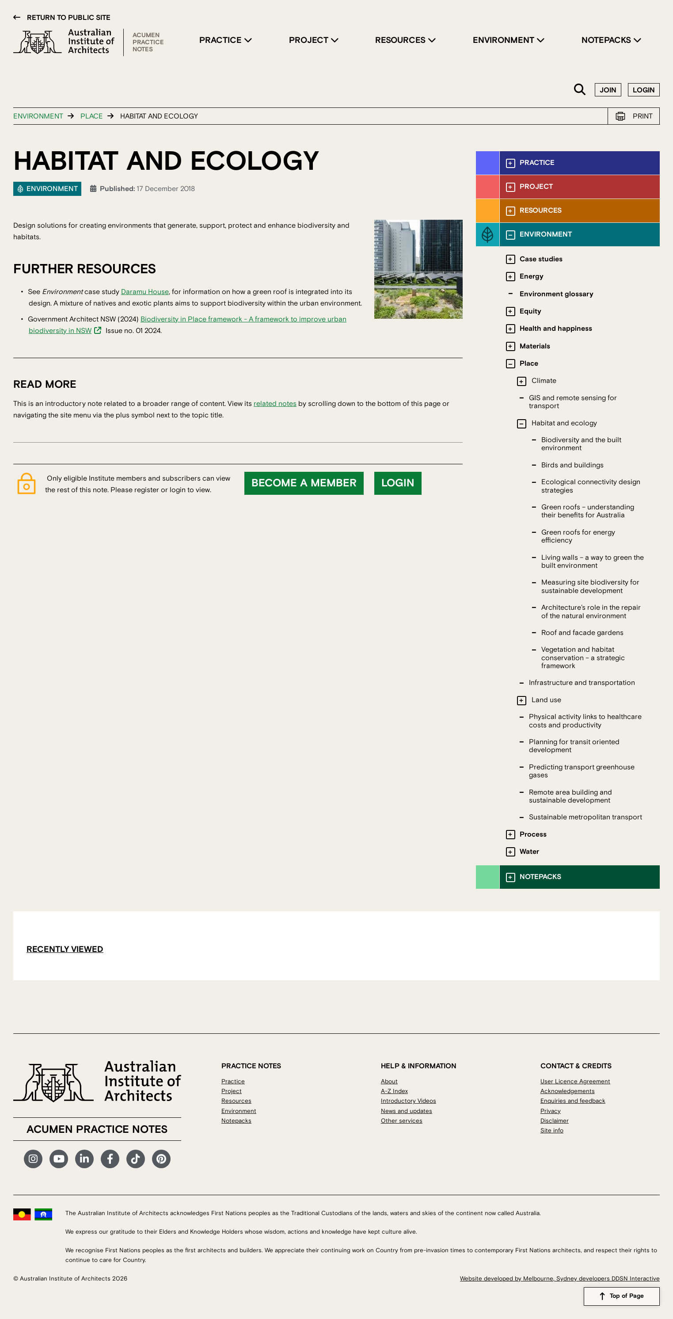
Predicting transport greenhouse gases (582, 771)
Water (529, 851)
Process (533, 834)
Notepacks (607, 40)
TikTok (135, 1159)
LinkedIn (84, 1159)
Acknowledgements (567, 1091)
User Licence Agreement (575, 1081)
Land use (546, 700)
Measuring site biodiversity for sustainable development (590, 586)
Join (608, 90)
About (389, 1081)
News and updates (406, 1111)
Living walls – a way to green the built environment (592, 561)
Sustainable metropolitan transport (585, 817)
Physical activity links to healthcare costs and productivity (585, 720)
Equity (530, 311)
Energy (532, 276)
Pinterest (161, 1159)
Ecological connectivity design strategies (590, 486)
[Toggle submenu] (510, 163)
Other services (401, 1120)
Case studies (541, 259)
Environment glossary (556, 294)
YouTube (58, 1159)
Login (644, 90)
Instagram (33, 1159)
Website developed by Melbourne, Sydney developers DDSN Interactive (560, 1278)
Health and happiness (556, 328)
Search (580, 90)
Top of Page (626, 1296)
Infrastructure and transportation (582, 682)
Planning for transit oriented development (574, 746)
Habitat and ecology (564, 423)
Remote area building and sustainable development (570, 796)
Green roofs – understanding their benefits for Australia (587, 511)
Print (643, 116)
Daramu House (145, 291)
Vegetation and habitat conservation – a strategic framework (583, 657)
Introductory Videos (408, 1101)
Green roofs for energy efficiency (578, 536)
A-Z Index (394, 1091)
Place (91, 116)
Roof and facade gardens (582, 632)
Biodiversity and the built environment (581, 444)
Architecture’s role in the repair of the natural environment (591, 611)
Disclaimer (554, 1120)
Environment (504, 40)
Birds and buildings (572, 465)
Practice (221, 40)
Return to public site (68, 17)
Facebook (110, 1159)
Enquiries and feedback (572, 1101)
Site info (551, 1130)
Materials (535, 346)
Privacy (550, 1111)
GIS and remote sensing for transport (573, 402)
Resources (401, 40)
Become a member (304, 483)
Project (310, 40)
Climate (544, 380)
